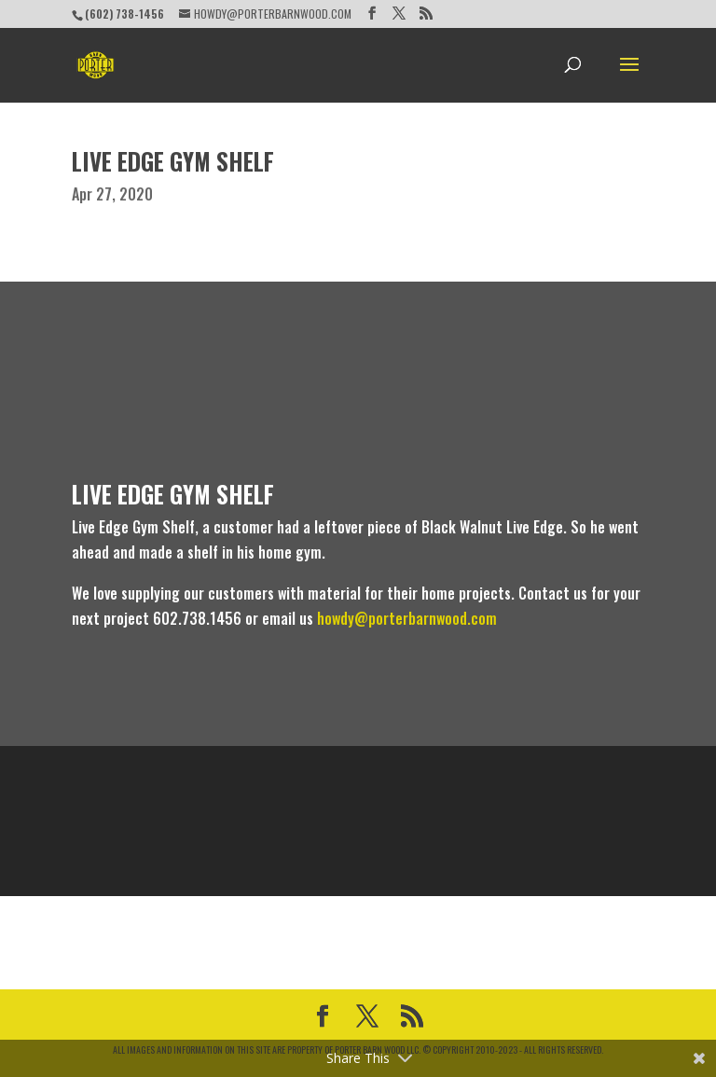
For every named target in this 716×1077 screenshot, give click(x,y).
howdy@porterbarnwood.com (407, 618)
